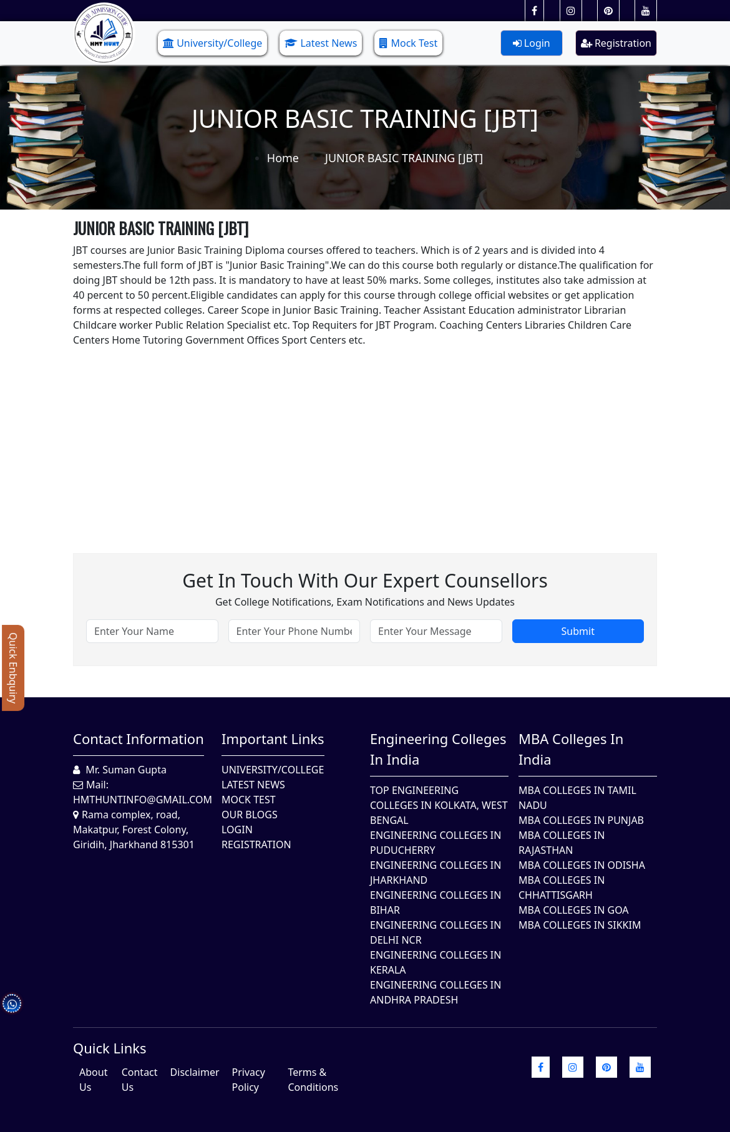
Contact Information (138, 738)
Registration (616, 43)
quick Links (110, 1047)
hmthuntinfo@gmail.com (142, 799)
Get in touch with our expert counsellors (365, 580)
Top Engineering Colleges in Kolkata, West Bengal (439, 805)
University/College (212, 43)
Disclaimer (195, 1072)
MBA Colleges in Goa (573, 910)
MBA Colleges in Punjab (581, 820)
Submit (578, 631)
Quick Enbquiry (13, 668)
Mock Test (408, 43)
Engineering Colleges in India (438, 748)
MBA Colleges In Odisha (581, 865)
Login (531, 43)
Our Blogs (249, 814)
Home (283, 157)
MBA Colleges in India (570, 748)
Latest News (321, 43)
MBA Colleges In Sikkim (579, 925)
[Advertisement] (365, 434)
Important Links (272, 738)
